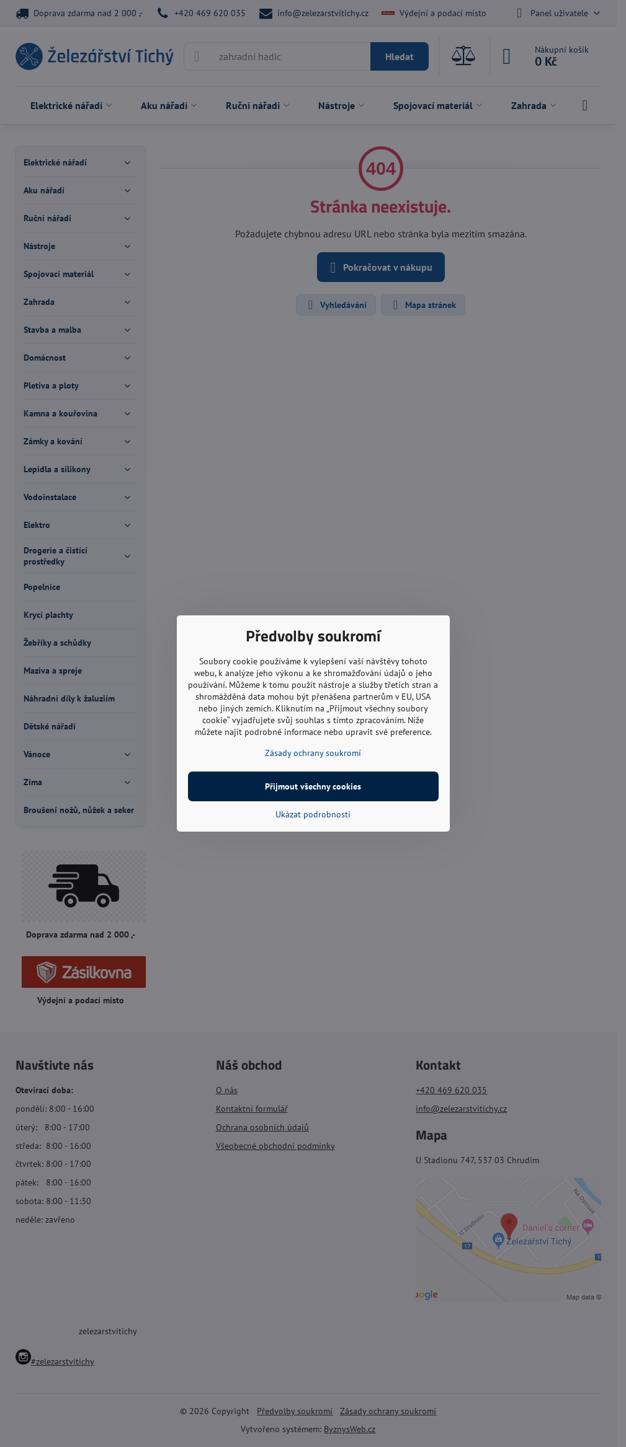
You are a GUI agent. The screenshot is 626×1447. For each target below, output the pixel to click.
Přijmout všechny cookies (313, 786)
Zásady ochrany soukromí (313, 753)
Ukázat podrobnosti (313, 814)
